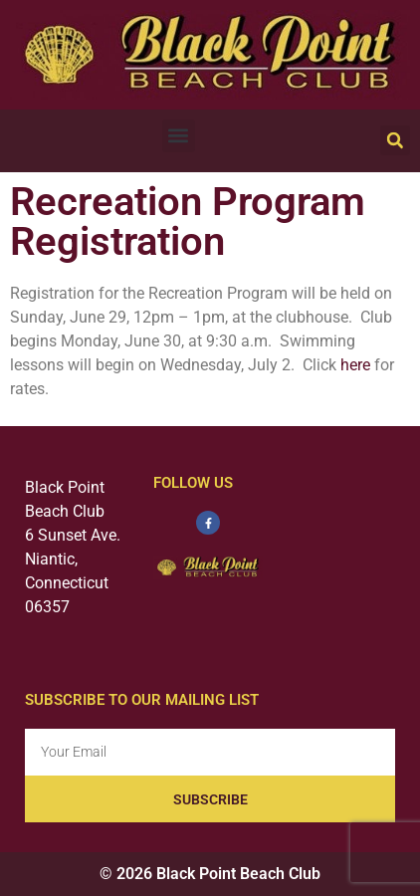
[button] (178, 135)
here (355, 364)
